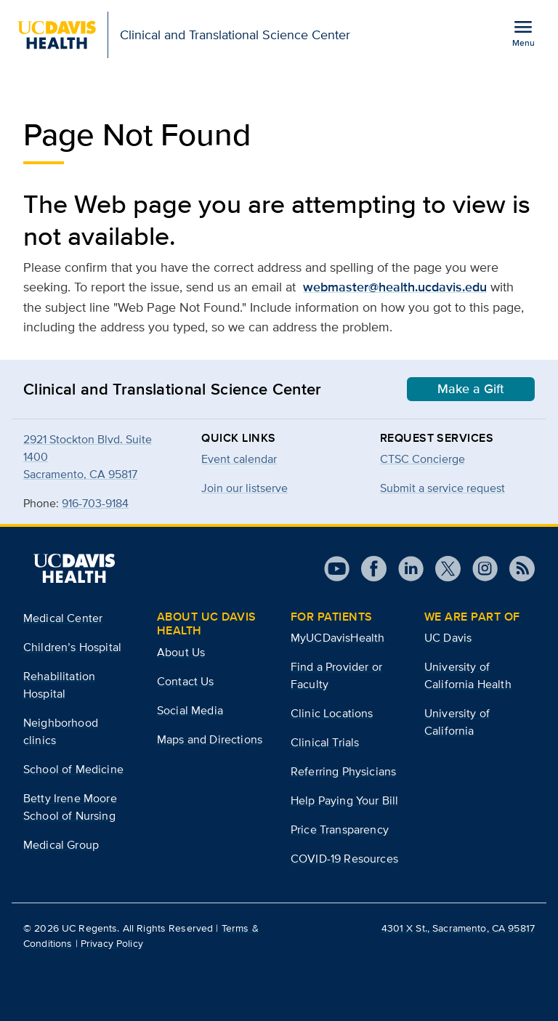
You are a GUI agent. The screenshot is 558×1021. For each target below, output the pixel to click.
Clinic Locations (332, 713)
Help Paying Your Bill (344, 800)
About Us (181, 652)
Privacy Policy (112, 943)
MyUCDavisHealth (337, 637)
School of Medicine (73, 769)
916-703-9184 (95, 503)
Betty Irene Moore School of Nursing (70, 807)
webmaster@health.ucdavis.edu (395, 287)
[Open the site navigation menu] (523, 32)
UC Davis (448, 637)
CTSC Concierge (422, 459)
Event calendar (239, 459)
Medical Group (61, 844)
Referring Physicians (343, 771)
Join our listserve (244, 488)
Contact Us (185, 681)
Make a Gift (470, 388)
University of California (457, 722)
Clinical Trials (325, 742)
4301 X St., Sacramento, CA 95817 (458, 928)
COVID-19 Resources (344, 858)
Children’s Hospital (72, 647)
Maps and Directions (209, 739)
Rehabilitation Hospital (59, 685)
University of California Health (468, 675)
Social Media (190, 710)
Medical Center (62, 618)
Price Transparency (340, 829)
